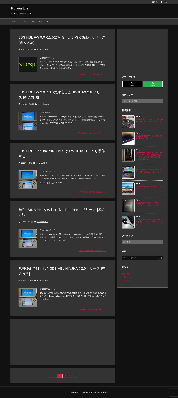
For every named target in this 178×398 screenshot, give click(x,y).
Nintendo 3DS (42, 49)
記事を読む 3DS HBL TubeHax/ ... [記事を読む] (92, 192)
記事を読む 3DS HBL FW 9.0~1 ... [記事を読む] (92, 74)
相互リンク (126, 281)
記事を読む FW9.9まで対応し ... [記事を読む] (93, 309)
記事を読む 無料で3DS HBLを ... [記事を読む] (92, 251)
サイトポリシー (128, 274)
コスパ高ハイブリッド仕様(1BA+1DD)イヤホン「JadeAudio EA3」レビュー (149, 222)
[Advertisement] (62, 342)
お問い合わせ (127, 277)
